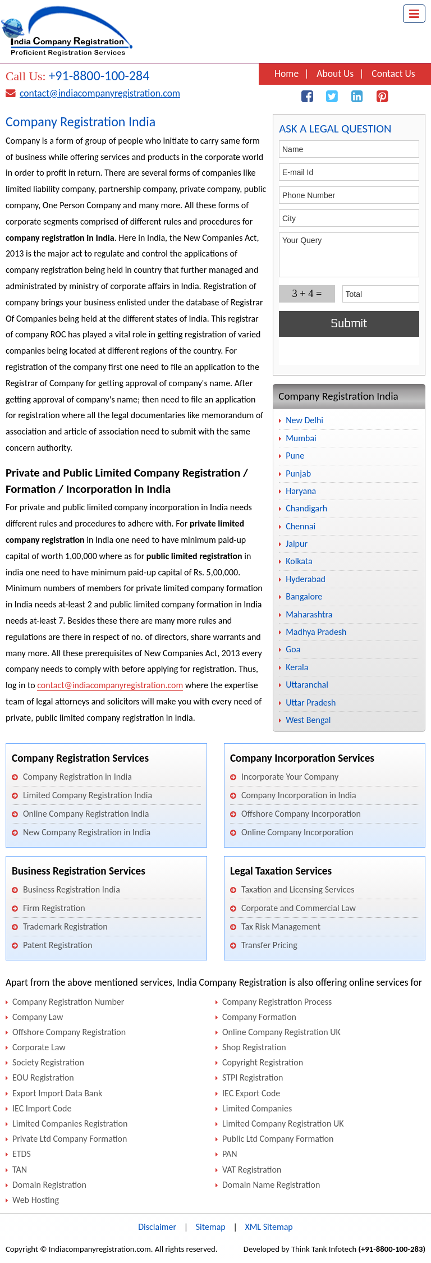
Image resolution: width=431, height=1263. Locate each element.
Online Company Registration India (86, 813)
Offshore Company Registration (69, 1032)
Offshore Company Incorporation (301, 813)
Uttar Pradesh (311, 702)
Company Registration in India (77, 776)
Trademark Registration (65, 926)
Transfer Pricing (269, 945)
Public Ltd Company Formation (277, 1138)
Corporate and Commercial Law (298, 908)
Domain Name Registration (271, 1184)
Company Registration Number (68, 1001)
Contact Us (393, 73)
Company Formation (259, 1017)
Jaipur (297, 543)
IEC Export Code (251, 1093)
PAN (229, 1153)
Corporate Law (39, 1047)
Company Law (37, 1017)
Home (286, 73)
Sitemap (211, 1226)
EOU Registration (43, 1077)
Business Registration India (71, 889)
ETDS (21, 1153)
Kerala (297, 667)
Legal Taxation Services (281, 870)
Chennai (300, 526)
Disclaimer (157, 1226)
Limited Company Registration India (87, 795)
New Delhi (304, 420)
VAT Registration (251, 1169)
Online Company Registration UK (281, 1032)
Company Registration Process (277, 1001)
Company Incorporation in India (298, 795)
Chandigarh (306, 508)
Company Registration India (338, 396)
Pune (295, 455)
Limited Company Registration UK (283, 1123)
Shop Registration (254, 1047)
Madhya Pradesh (316, 631)
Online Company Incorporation (297, 832)
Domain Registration (49, 1184)
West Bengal (308, 720)
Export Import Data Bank (57, 1093)
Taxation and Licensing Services (298, 889)
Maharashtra (309, 614)
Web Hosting (35, 1200)
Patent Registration (57, 945)
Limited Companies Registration (69, 1123)
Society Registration (48, 1062)
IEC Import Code (41, 1108)
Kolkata (299, 561)
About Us (335, 73)
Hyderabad (305, 579)
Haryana (301, 491)
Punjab (298, 473)
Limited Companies (257, 1108)
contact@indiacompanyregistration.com (100, 93)
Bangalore (304, 596)
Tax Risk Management (280, 926)
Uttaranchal (307, 684)
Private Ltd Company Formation (69, 1138)
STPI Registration (252, 1077)
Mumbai (301, 438)
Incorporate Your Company (289, 776)
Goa (293, 649)
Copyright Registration (262, 1062)
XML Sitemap (268, 1226)
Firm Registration (54, 908)
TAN (19, 1169)
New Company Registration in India (86, 832)
